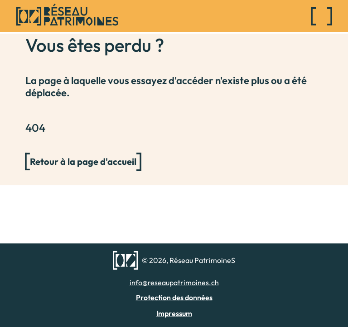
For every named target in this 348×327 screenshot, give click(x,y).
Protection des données (174, 297)
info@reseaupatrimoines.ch (174, 282)
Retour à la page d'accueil (83, 161)
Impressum (174, 313)
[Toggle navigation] (321, 16)
